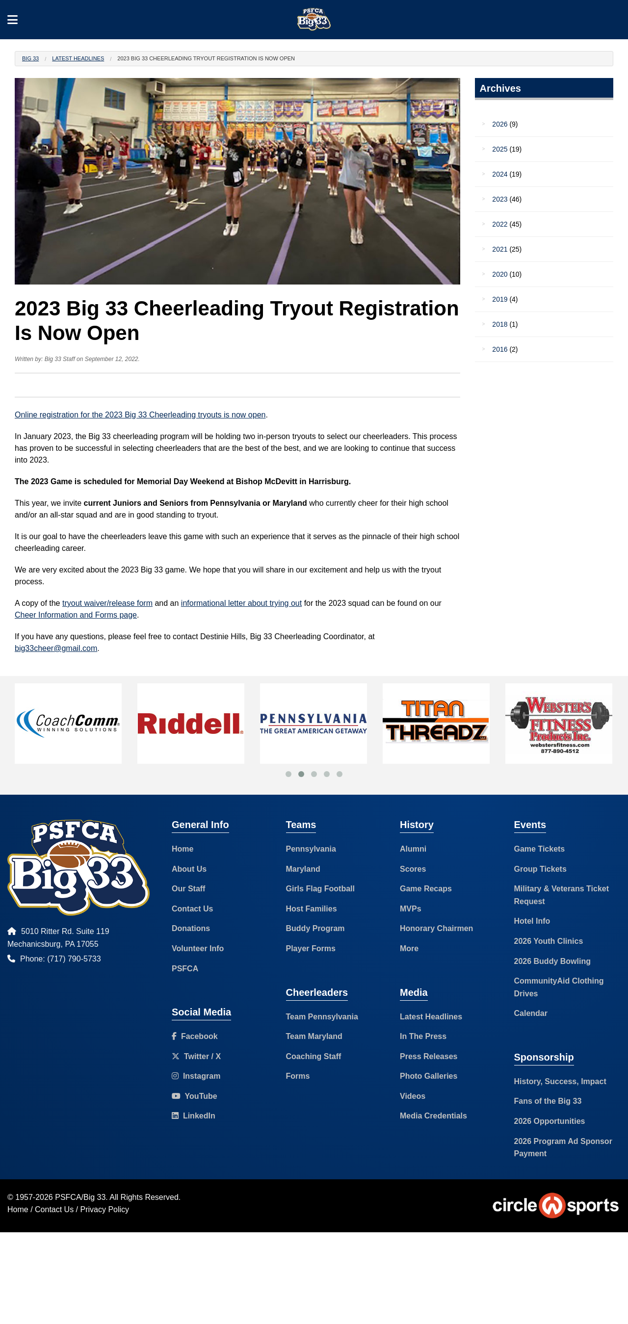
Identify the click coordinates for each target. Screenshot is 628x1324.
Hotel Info (532, 921)
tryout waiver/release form (107, 603)
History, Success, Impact (560, 1081)
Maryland (303, 869)
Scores (413, 869)
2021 (499, 249)
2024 (499, 174)
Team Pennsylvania (322, 1016)
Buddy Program (315, 928)
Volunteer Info (198, 948)
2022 (499, 224)
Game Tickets (539, 849)
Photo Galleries (428, 1076)
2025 (499, 149)
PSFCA (185, 968)
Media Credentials (433, 1116)
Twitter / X (196, 1056)
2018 (499, 324)
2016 (499, 349)
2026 (499, 124)
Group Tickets (540, 869)
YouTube (194, 1096)
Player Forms (311, 948)
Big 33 (30, 58)
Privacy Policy (105, 1209)
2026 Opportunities (549, 1121)
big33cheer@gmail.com (56, 648)
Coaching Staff (313, 1056)
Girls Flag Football (320, 888)
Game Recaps (426, 888)
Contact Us (192, 909)
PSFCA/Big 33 (80, 1197)
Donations (191, 928)
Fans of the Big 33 (548, 1101)
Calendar (531, 1013)
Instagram (196, 1076)
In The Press (423, 1036)
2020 (499, 274)
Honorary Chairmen (436, 928)
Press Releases (428, 1056)
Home (182, 849)
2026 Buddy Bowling (552, 961)
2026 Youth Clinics (548, 941)
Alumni (413, 849)
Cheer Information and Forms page (76, 615)
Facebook (195, 1036)
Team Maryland (314, 1036)
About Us (189, 869)
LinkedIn (193, 1116)
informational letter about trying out (241, 603)
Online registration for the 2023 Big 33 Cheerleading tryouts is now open (140, 415)
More (409, 948)
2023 (499, 199)
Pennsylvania (311, 849)
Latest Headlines (78, 58)
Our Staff (188, 888)
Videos (412, 1096)
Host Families (311, 909)
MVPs (410, 909)
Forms (298, 1076)
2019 (499, 299)
